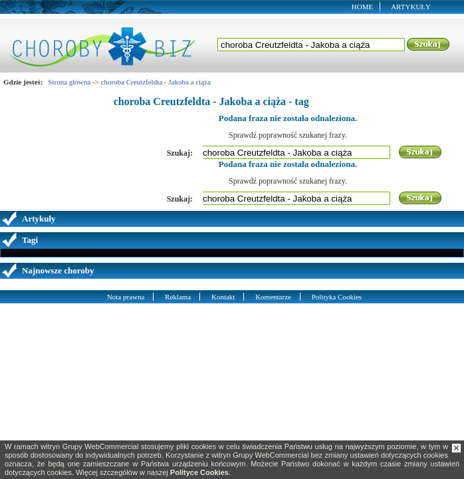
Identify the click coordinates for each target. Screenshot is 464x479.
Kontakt (223, 297)
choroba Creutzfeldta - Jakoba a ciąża (156, 82)
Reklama (178, 297)
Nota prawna (126, 297)
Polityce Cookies (199, 472)
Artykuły (411, 7)
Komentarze (273, 297)
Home (362, 7)
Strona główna (69, 82)
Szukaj (429, 44)
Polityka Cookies (337, 297)
